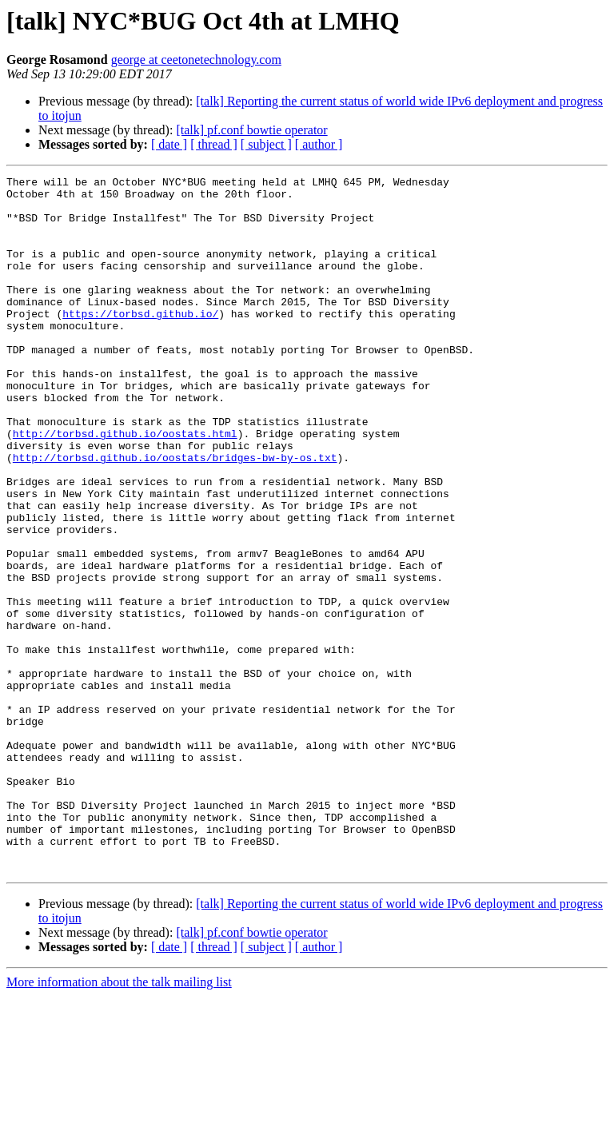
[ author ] (319, 144)
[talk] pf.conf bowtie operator (251, 130)
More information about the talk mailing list (119, 1121)
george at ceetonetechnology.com (196, 59)
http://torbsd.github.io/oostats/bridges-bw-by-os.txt (175, 515)
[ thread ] (213, 144)
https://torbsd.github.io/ (140, 342)
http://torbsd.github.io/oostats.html (125, 486)
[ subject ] (266, 144)
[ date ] (169, 144)
